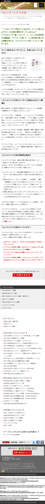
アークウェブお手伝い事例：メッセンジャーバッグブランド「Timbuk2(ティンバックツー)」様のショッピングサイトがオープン (23, 260)
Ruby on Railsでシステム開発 (13, 418)
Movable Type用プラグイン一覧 (14, 383)
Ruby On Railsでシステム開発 (11, 302)
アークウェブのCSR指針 (12, 434)
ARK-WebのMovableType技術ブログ (15, 403)
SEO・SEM (8, 425)
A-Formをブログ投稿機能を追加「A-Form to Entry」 (20, 398)
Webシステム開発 (9, 326)
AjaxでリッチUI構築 (8, 299)
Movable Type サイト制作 (9, 293)
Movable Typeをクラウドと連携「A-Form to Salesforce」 (22, 393)
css (6, 470)
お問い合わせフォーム (22, 452)
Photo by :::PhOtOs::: (40, 8)
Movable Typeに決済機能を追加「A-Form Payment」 (21, 396)
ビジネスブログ (6, 308)
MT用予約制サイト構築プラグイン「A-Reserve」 (19, 391)
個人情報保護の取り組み (8, 457)
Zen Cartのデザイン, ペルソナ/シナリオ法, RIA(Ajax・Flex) (22, 348)
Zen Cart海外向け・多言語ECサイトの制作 (17, 346)
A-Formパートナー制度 (11, 401)
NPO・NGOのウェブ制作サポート (15, 413)
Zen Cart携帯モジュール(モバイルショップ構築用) (20, 363)
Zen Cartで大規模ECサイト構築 (14, 338)
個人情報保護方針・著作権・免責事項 (11, 459)
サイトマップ (5, 460)
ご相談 (5, 221)
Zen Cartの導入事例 (10, 366)
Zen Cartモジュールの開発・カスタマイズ (17, 341)
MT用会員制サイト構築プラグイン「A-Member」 (19, 388)
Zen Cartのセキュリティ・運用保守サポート (18, 351)
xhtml (3, 470)
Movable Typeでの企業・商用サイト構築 (17, 381)
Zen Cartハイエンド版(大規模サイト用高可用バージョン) (22, 358)
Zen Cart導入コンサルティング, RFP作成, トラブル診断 (21, 336)
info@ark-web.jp (30, 466)
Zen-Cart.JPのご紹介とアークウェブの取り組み (19, 368)
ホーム (3, 24)
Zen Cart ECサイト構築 (9, 290)
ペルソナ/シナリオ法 (8, 305)
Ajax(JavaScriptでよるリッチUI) (14, 415)
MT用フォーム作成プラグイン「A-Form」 (17, 386)
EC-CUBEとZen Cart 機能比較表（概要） (17, 361)
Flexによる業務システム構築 (13, 420)
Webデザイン (8, 324)
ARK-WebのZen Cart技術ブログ (14, 373)
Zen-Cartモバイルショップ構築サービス (16, 371)
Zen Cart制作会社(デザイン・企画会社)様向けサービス (21, 343)
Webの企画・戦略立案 (11, 321)
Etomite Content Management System (26, 474)
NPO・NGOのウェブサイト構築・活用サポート (16, 296)
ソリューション (10, 24)
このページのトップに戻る (38, 471)
